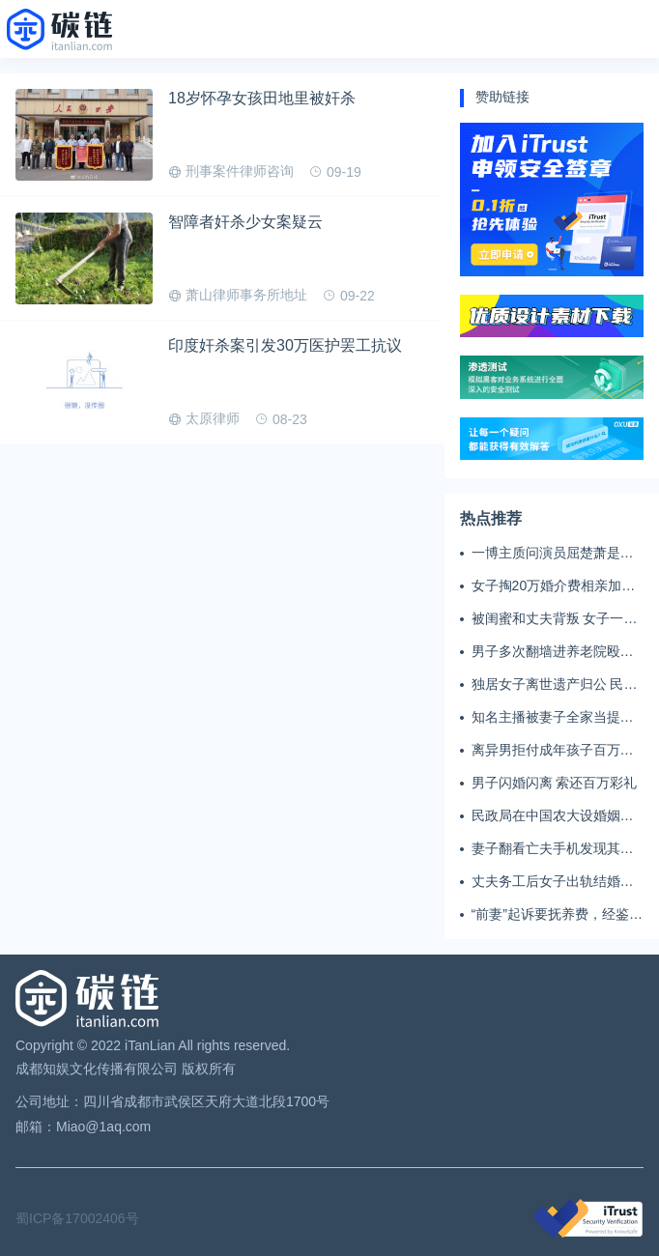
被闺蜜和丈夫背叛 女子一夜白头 (555, 619)
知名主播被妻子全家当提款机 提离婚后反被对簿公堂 (553, 718)
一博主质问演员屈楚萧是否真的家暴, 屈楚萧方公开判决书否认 (557, 553)
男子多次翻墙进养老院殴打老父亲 (553, 652)
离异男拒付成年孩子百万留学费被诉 (553, 750)
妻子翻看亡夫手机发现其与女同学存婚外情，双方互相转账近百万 (553, 849)
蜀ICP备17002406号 (77, 1218)
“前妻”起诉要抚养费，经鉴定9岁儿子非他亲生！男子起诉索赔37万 (557, 915)
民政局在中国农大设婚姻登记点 (553, 816)
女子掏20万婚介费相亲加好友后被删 (554, 586)
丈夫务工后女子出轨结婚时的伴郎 (553, 882)
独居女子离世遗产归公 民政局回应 (555, 685)
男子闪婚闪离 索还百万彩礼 (555, 782)
